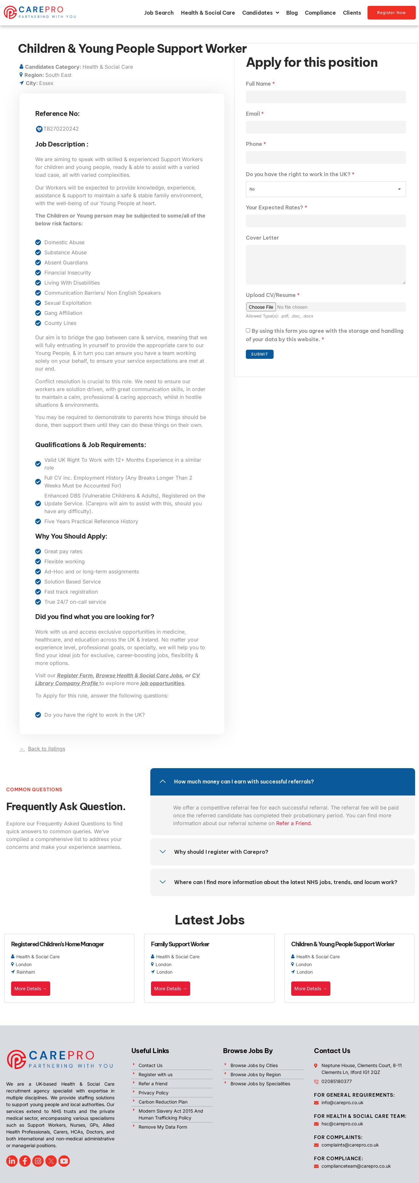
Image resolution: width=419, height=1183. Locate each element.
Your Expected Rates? (276, 207)
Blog (292, 12)
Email (255, 114)
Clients (352, 12)
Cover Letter (262, 238)
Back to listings (46, 748)
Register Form (75, 675)
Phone (256, 144)
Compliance (320, 12)
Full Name (260, 83)
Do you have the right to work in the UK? (300, 174)
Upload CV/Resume (273, 295)
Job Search (159, 12)
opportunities (162, 683)
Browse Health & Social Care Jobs (139, 675)
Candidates (260, 13)
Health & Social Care (208, 12)
